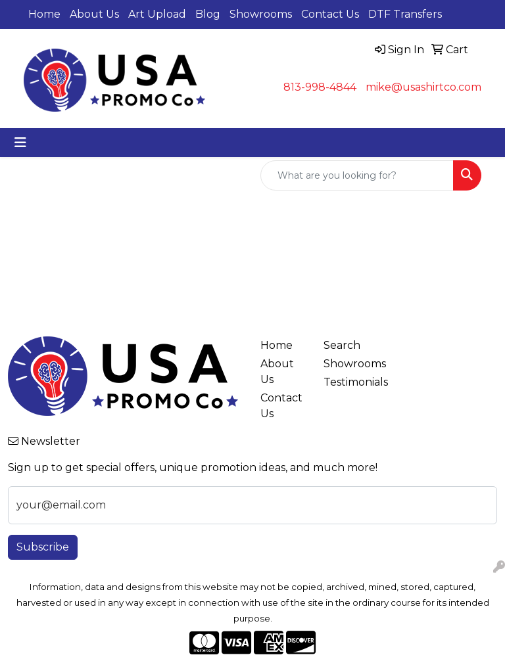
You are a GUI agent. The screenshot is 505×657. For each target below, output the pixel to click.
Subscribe (42, 547)
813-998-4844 (319, 87)
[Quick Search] (357, 175)
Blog (207, 14)
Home (44, 14)
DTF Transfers (405, 14)
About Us (94, 14)
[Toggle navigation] (20, 142)
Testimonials (347, 382)
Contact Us (330, 14)
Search (342, 345)
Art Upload (157, 14)
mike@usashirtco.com (423, 87)
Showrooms (260, 14)
